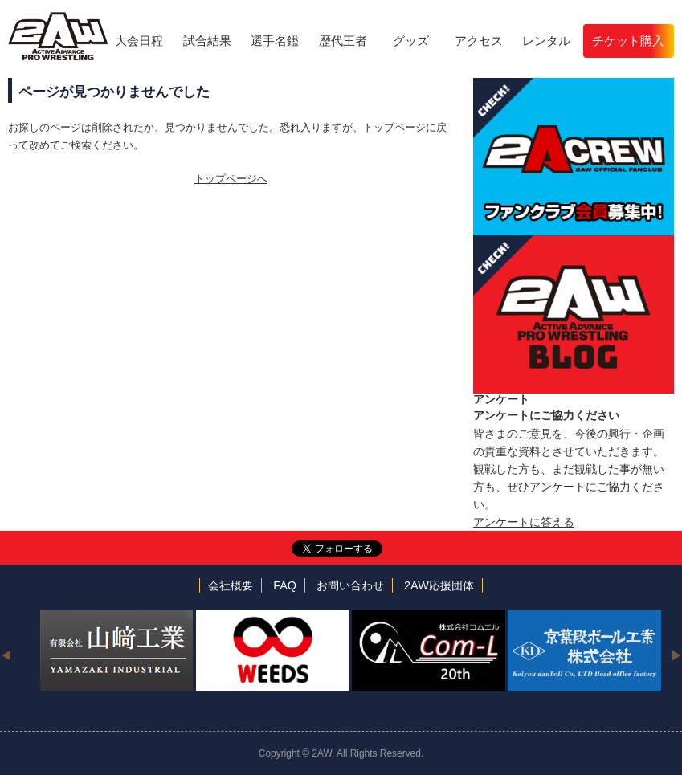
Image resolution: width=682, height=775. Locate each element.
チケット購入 (628, 40)
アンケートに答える (523, 522)
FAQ (284, 585)
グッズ (411, 40)
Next (676, 654)
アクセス (479, 40)
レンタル (546, 40)
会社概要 (230, 585)
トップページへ (230, 179)
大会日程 (139, 40)
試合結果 (207, 40)
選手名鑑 (275, 40)
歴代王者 (343, 40)
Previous (6, 654)
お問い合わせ (350, 585)
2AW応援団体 (439, 585)
